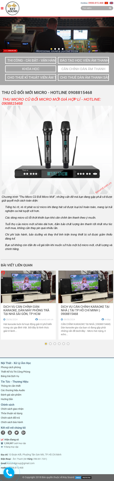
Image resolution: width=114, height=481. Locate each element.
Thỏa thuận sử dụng (11, 413)
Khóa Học (30, 69)
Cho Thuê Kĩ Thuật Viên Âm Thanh (31, 77)
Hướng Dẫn (7, 399)
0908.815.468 (95, 3)
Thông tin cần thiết (11, 385)
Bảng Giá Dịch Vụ (10, 376)
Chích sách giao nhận (12, 409)
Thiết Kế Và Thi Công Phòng (15, 371)
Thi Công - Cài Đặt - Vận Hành (31, 60)
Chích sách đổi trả (10, 417)
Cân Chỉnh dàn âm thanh (83, 69)
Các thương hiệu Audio (13, 390)
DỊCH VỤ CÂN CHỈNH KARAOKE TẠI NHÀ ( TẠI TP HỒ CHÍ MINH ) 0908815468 (85, 310)
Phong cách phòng (11, 367)
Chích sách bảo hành (12, 422)
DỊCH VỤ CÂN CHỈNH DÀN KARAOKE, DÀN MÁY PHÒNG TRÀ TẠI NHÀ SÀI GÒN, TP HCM (26, 310)
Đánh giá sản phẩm (11, 394)
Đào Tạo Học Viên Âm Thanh (84, 60)
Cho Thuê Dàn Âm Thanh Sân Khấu (84, 77)
